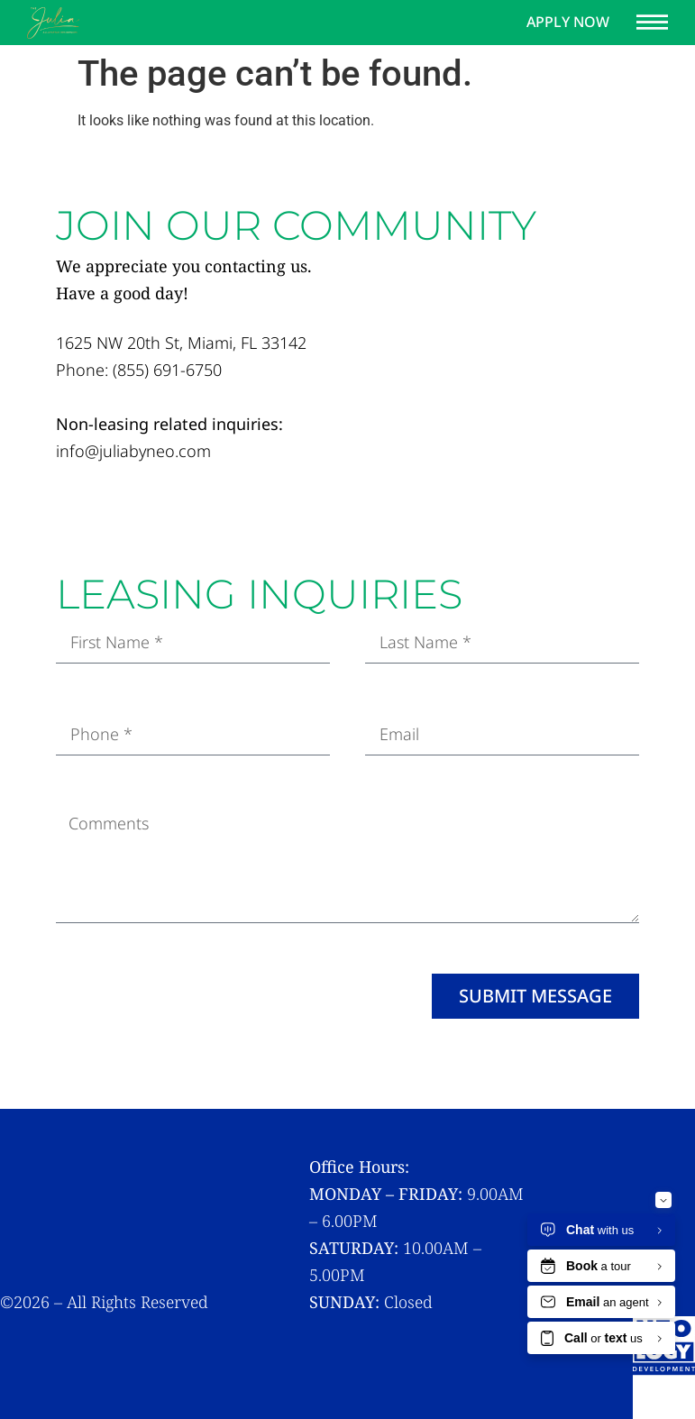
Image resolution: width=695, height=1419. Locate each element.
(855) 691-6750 (167, 369)
